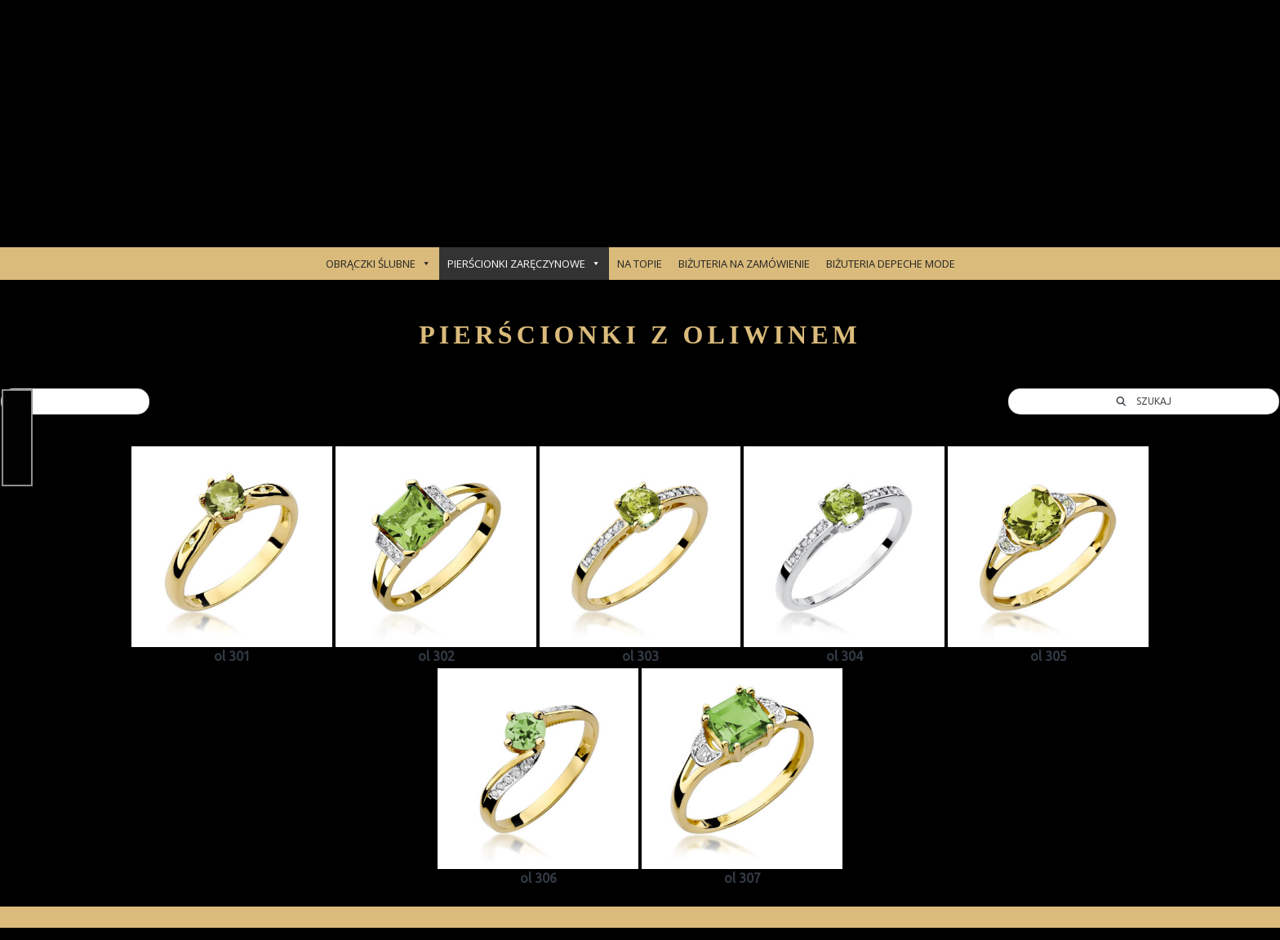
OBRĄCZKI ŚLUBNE (378, 263)
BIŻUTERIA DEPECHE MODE (890, 263)
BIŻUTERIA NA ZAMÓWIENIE (744, 263)
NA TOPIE (639, 263)
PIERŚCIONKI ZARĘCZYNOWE (524, 263)
